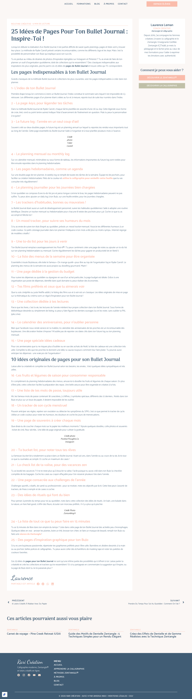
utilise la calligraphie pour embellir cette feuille (87, 178)
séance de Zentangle (30, 534)
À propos (109, 4)
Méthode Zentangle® (66, 673)
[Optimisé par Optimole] (4, 694)
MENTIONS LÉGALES (117, 696)
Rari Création (73, 696)
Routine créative (21, 24)
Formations (83, 4)
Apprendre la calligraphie (69, 669)
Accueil (68, 4)
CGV (131, 696)
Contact (123, 4)
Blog (97, 4)
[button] (38, 584)
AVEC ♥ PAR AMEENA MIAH (94, 696)
